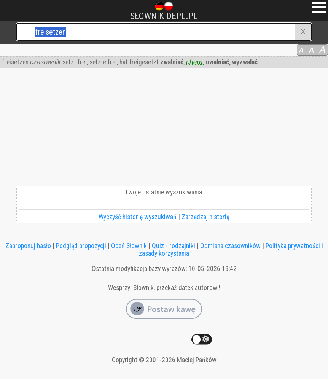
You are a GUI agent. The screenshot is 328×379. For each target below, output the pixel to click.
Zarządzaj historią (205, 217)
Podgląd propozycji (81, 246)
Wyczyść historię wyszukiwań (138, 217)
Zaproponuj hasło (28, 246)
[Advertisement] (164, 129)
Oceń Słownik (129, 246)
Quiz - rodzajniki (173, 246)
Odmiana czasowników (230, 246)
